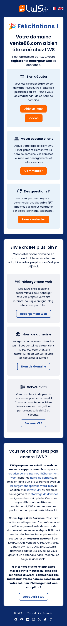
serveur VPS (34, 490)
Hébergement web (33, 314)
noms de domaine (41, 477)
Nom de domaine (33, 366)
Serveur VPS (33, 423)
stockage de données (44, 494)
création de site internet (23, 473)
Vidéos (34, 118)
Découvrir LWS (33, 597)
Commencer (33, 171)
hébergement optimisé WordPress (31, 486)
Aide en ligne (33, 109)
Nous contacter (33, 219)
